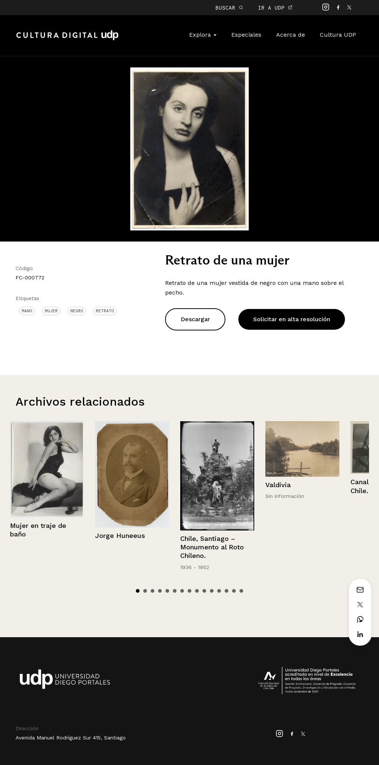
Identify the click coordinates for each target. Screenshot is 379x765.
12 (219, 591)
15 (241, 591)
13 (226, 591)
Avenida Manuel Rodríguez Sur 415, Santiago (71, 738)
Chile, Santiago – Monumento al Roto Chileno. (212, 547)
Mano (27, 310)
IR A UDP (275, 7)
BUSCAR (229, 7)
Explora (203, 34)
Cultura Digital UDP (67, 39)
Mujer (51, 310)
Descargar (195, 319)
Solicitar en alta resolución (291, 319)
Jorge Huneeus (120, 535)
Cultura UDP (338, 34)
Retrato (105, 310)
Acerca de (290, 34)
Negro (76, 310)
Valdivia (278, 485)
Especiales (246, 34)
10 (204, 591)
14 (234, 591)
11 (212, 591)
